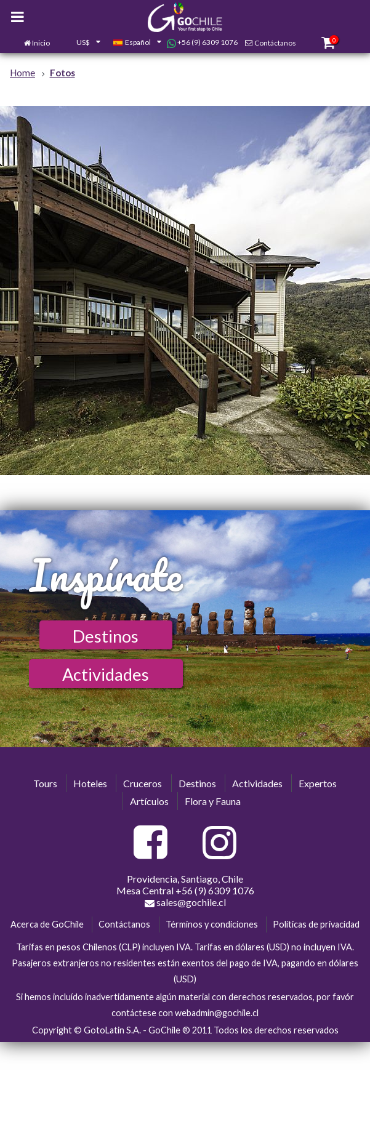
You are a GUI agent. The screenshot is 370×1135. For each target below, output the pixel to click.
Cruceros (142, 783)
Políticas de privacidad (316, 924)
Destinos (106, 636)
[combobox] (81, 43)
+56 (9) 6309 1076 (202, 42)
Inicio (41, 42)
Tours (45, 783)
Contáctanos (275, 42)
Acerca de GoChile (47, 924)
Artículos (149, 801)
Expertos (318, 783)
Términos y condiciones (212, 924)
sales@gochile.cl (185, 902)
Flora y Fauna (213, 801)
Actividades (105, 674)
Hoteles (90, 783)
